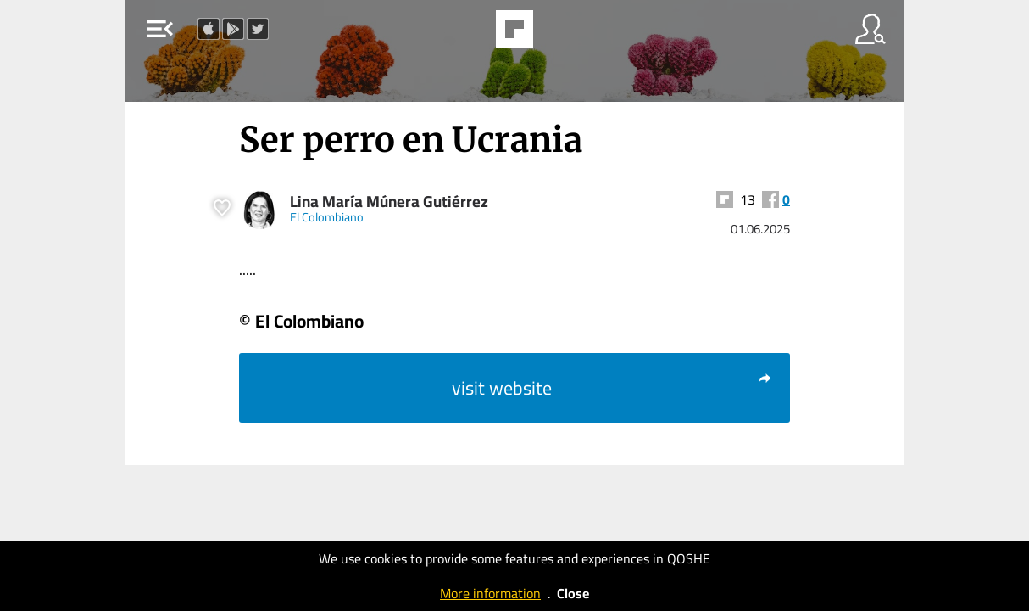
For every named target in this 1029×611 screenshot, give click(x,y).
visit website (612, 388)
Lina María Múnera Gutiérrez (389, 201)
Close (573, 593)
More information (490, 593)
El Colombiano (327, 216)
